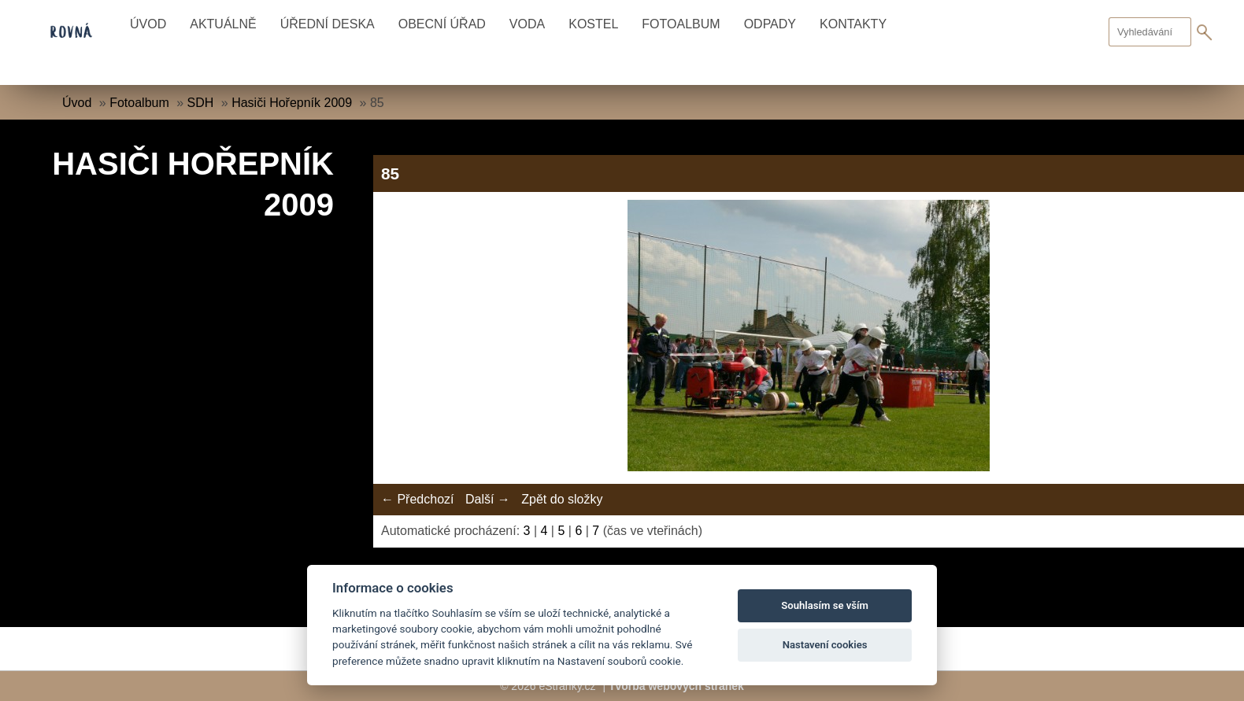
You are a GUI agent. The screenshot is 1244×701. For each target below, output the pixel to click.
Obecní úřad (442, 24)
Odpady (770, 24)
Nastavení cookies (825, 645)
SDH (200, 102)
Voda (527, 24)
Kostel (593, 24)
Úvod (148, 24)
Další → (487, 499)
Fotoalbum (681, 24)
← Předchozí (417, 499)
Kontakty (853, 24)
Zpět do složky (561, 499)
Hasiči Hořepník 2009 (291, 102)
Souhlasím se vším (824, 605)
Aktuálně (223, 24)
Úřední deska (327, 24)
